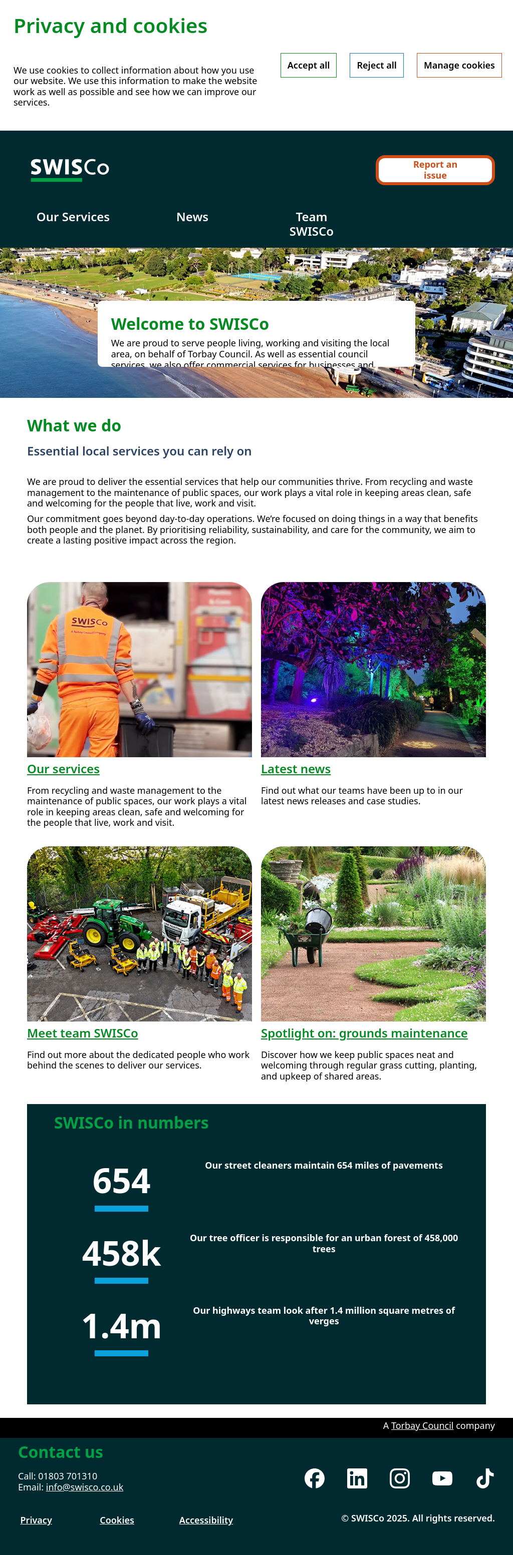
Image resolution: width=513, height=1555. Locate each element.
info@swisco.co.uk (85, 1487)
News (192, 216)
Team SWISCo (312, 223)
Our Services (73, 216)
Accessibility (206, 1520)
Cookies (117, 1520)
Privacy (36, 1520)
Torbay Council (422, 1425)
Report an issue (435, 169)
